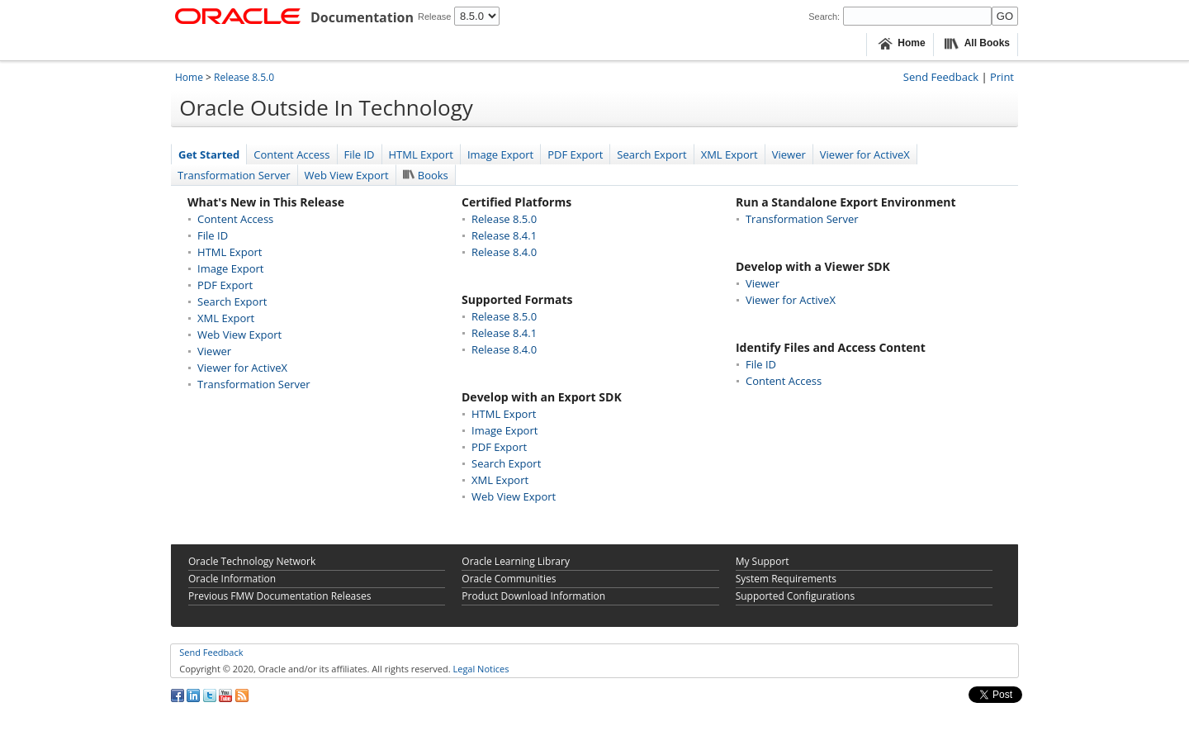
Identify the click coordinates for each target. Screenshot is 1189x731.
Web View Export (347, 175)
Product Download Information (533, 596)
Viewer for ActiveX (865, 154)
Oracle (232, 579)
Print (1002, 76)
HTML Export (421, 154)
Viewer (789, 154)
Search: (824, 16)
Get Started (208, 154)
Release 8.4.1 (504, 235)
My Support (762, 561)
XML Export (729, 154)
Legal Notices (480, 668)
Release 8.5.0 (244, 77)
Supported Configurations (795, 596)
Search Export (651, 154)
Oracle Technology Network (251, 561)
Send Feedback (940, 76)
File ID (359, 154)
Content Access (291, 154)
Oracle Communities (509, 579)
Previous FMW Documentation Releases (279, 596)
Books (425, 175)
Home (189, 77)
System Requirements (786, 579)
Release (434, 16)
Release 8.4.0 (504, 251)
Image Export (500, 154)
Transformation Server (234, 175)
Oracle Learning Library (516, 561)
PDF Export (575, 154)
